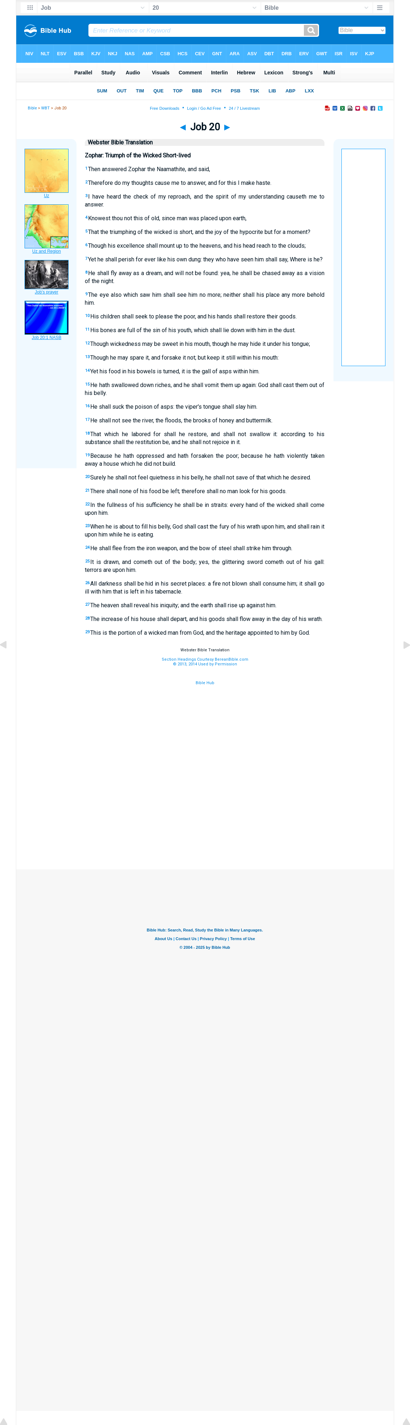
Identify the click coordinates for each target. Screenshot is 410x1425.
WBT (45, 108)
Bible (32, 108)
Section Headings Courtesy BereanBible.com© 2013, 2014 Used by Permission (205, 661)
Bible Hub (205, 683)
